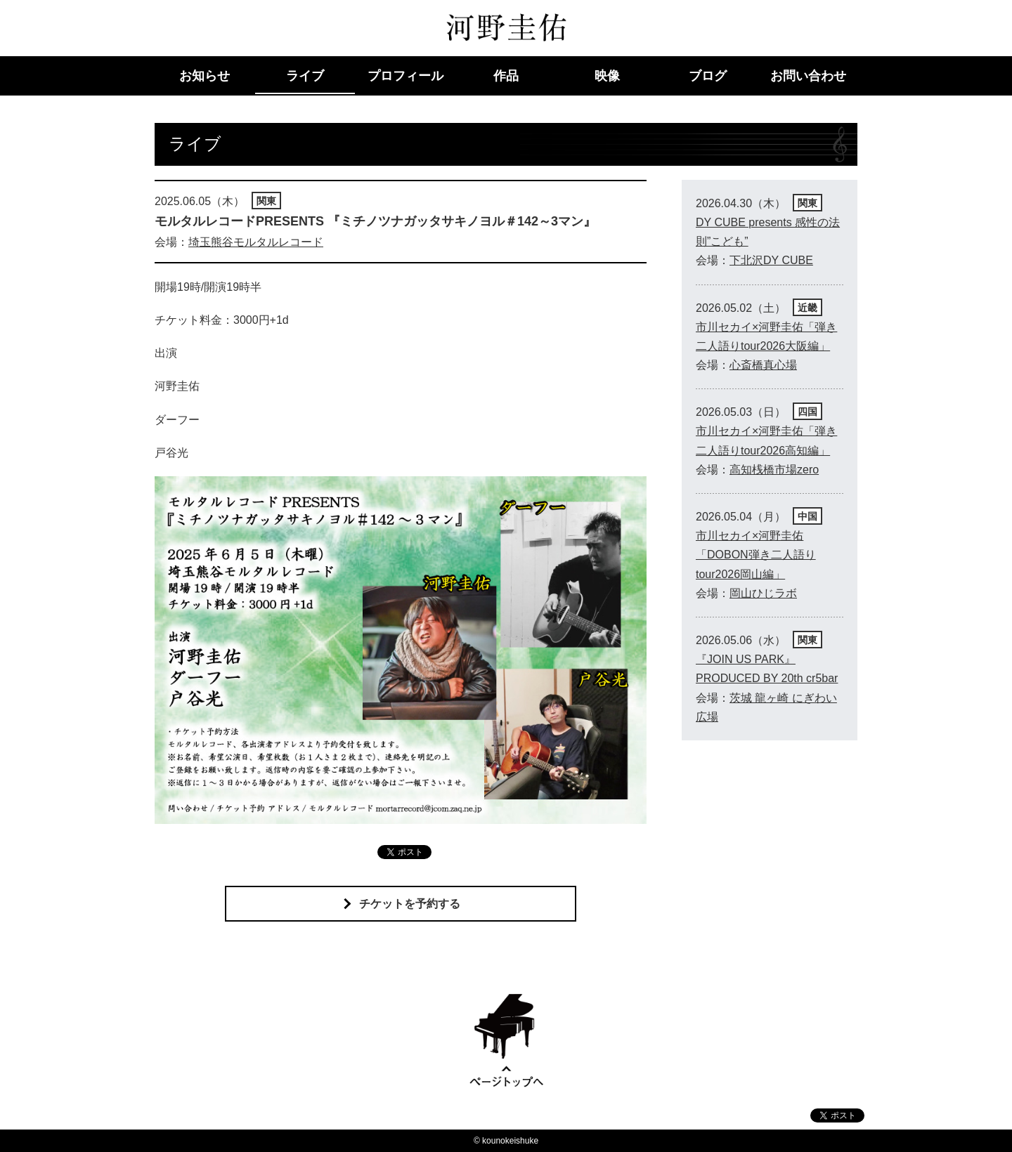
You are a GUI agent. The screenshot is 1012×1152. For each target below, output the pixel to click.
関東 (266, 201)
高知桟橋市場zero (774, 470)
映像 (607, 76)
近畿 (807, 307)
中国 (807, 516)
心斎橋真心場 (763, 365)
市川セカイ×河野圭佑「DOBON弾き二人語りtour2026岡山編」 (756, 555)
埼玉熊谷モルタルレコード (255, 242)
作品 (506, 76)
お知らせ (204, 76)
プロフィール (405, 76)
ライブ (305, 76)
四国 (807, 411)
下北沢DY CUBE (771, 260)
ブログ (708, 76)
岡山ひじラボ (763, 593)
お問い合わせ (808, 76)
